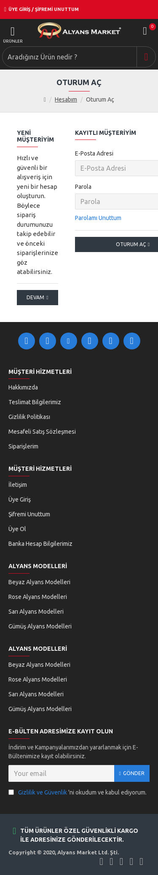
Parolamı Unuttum (98, 218)
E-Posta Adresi (94, 153)
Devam (35, 297)
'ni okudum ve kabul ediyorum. (77, 792)
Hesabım (66, 99)
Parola (83, 186)
